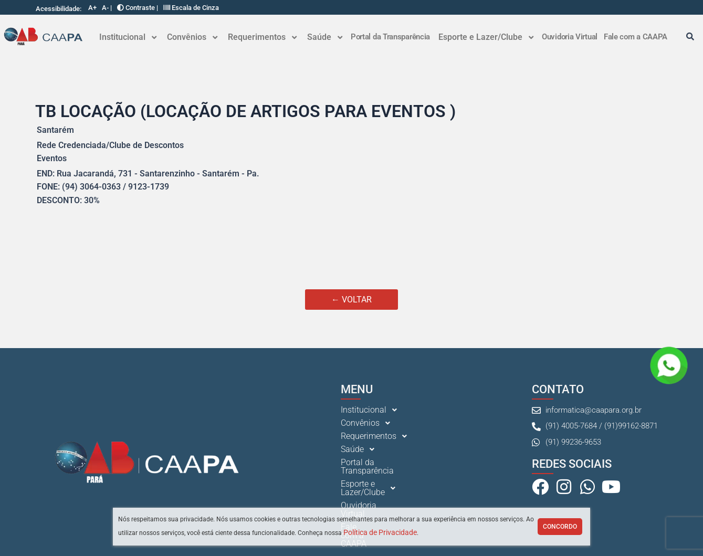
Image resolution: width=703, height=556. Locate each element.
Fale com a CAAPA (635, 36)
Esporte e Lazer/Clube (485, 37)
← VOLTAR (351, 300)
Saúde (324, 37)
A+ (92, 7)
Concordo (560, 526)
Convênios (192, 37)
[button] (128, 37)
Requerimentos (262, 37)
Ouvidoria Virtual (569, 36)
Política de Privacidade (380, 532)
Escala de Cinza (191, 7)
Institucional (127, 37)
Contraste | (137, 7)
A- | (107, 7)
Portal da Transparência (390, 36)
